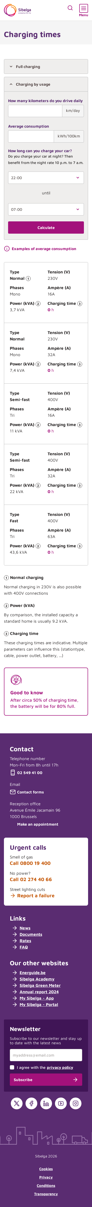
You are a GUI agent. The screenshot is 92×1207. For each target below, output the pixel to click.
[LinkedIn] (46, 1103)
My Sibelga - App (33, 998)
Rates (21, 941)
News (21, 928)
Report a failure (32, 896)
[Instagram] (75, 1103)
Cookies (46, 1169)
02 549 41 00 (26, 773)
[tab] (46, 66)
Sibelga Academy (33, 979)
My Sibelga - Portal (35, 1004)
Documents (27, 934)
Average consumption (28, 126)
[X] (17, 1103)
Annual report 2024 (35, 992)
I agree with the (45, 1067)
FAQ (20, 947)
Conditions (46, 1185)
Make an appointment (34, 824)
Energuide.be (29, 973)
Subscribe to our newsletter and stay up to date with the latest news (46, 1040)
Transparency (46, 1194)
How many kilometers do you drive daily (45, 100)
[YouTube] (61, 1103)
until (46, 192)
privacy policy (60, 1067)
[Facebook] (31, 1103)
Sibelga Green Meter (36, 985)
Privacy (46, 1177)
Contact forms (27, 792)
